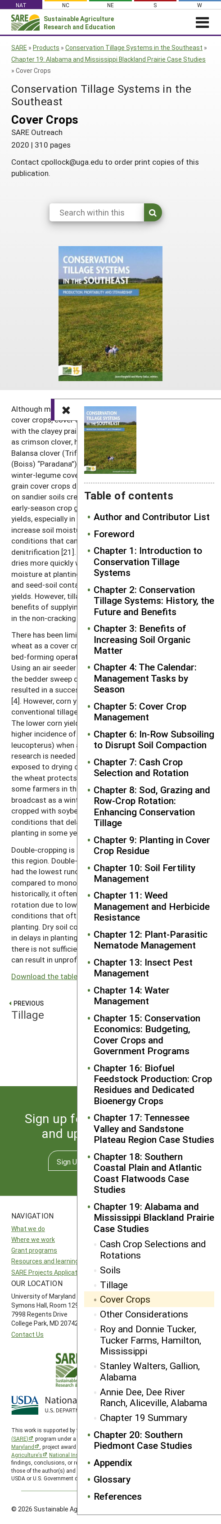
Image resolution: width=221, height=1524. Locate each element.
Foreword (114, 533)
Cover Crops (125, 1299)
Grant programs (34, 1250)
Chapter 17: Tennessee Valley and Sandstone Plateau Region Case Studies (154, 1128)
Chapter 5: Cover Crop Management (140, 712)
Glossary (112, 1479)
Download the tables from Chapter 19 (75, 976)
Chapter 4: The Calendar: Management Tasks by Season (145, 677)
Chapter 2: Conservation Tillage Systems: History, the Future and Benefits (154, 600)
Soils (110, 1269)
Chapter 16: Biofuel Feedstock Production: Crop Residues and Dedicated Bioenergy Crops (153, 1084)
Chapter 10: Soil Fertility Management (144, 873)
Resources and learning (45, 1261)
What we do (28, 1228)
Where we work (33, 1239)
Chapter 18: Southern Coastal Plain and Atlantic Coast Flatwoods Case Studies (148, 1173)
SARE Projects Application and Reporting (69, 1272)
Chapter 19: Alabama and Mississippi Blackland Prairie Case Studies (108, 59)
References (118, 1496)
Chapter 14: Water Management (132, 996)
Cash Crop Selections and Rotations (153, 1249)
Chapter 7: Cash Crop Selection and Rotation (141, 767)
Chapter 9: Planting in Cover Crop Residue (152, 845)
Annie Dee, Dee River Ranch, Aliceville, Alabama (153, 1397)
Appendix (113, 1462)
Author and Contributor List (152, 516)
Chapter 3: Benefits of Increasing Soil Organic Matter (142, 639)
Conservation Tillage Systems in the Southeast (134, 47)
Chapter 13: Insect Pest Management (143, 968)
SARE (19, 47)
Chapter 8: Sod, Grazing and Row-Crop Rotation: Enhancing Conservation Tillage (152, 806)
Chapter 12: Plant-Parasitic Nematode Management (150, 940)
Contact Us (27, 1334)
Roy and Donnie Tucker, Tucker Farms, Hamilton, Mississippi (150, 1339)
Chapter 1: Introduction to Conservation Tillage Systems (148, 561)
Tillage (114, 1284)
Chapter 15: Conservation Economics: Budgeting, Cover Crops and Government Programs (147, 1034)
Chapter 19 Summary (143, 1417)
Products (46, 47)
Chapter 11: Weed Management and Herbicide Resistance (152, 906)
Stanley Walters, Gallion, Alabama (150, 1371)
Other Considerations (144, 1313)
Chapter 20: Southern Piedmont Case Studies (143, 1440)
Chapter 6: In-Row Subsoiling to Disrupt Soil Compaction (154, 739)
